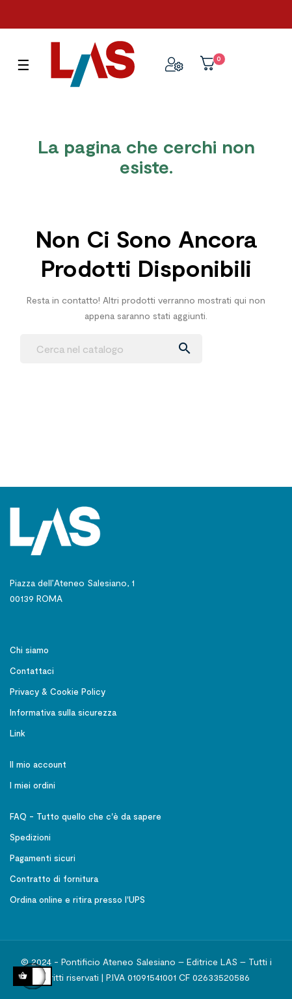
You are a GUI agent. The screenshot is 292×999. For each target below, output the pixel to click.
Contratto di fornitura (54, 879)
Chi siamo (29, 650)
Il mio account (38, 764)
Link (17, 733)
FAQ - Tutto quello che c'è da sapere (85, 816)
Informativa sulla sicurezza (63, 712)
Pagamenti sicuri (42, 858)
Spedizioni (30, 837)
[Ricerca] (111, 348)
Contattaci (32, 671)
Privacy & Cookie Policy (57, 691)
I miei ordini (32, 785)
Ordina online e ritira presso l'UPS (77, 899)
